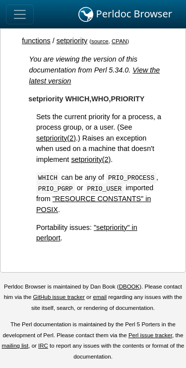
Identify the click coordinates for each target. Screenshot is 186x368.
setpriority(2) (56, 138)
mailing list (14, 346)
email (100, 297)
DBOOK (129, 287)
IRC (43, 346)
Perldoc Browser (125, 14)
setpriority (72, 41)
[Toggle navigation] (20, 14)
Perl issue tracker (150, 335)
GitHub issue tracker (59, 297)
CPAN (119, 41)
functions (36, 41)
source (100, 41)
